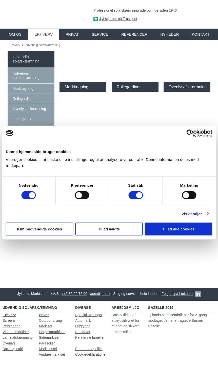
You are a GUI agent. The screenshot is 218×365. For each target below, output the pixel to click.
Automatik (83, 320)
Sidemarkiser (49, 337)
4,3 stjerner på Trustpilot (118, 19)
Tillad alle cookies (178, 229)
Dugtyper (82, 326)
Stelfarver (82, 332)
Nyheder (169, 34)
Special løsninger (88, 315)
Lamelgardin (22, 119)
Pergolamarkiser (52, 332)
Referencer (134, 34)
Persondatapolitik (88, 349)
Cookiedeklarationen (91, 354)
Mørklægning (23, 89)
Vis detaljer (192, 213)
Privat (72, 34)
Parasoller (47, 343)
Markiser (46, 326)
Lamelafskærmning (18, 337)
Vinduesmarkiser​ (52, 354)
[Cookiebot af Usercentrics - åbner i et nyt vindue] (190, 133)
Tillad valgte (109, 229)
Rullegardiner (23, 99)
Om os (15, 34)
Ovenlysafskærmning (29, 109)
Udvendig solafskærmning (26, 59)
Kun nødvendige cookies (39, 229)
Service (100, 34)
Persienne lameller (90, 337)
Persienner (11, 326)
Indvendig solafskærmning (42, 45)
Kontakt (201, 34)
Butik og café (13, 349)
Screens (9, 320)
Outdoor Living (50, 320)
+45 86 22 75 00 (74, 294)
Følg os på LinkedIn (177, 294)
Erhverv (43, 34)
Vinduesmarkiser (16, 332)
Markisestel (48, 349)
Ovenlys (9, 343)
